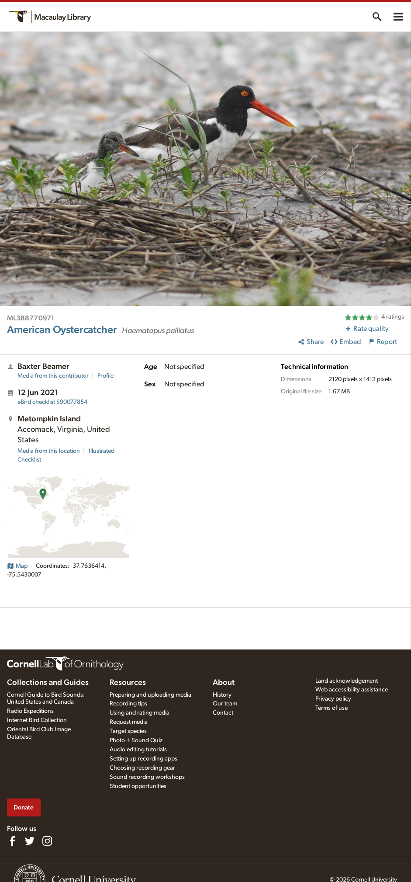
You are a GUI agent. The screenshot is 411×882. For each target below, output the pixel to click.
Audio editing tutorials (138, 750)
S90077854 (52, 402)
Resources (128, 683)
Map (17, 566)
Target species (128, 731)
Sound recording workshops (147, 777)
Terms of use (331, 708)
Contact (223, 713)
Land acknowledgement (346, 681)
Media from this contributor (53, 376)
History (222, 695)
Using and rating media (139, 713)
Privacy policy (333, 699)
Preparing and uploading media (150, 695)
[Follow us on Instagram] (47, 841)
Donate (24, 807)
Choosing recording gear (142, 768)
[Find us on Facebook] (12, 841)
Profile (105, 376)
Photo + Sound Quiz (136, 740)
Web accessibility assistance (351, 690)
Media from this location (48, 451)
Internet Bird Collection (37, 720)
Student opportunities (138, 786)
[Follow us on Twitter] (29, 841)
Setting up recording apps (143, 759)
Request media (129, 722)
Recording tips (128, 704)
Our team (225, 704)
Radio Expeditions (30, 711)
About (224, 683)
